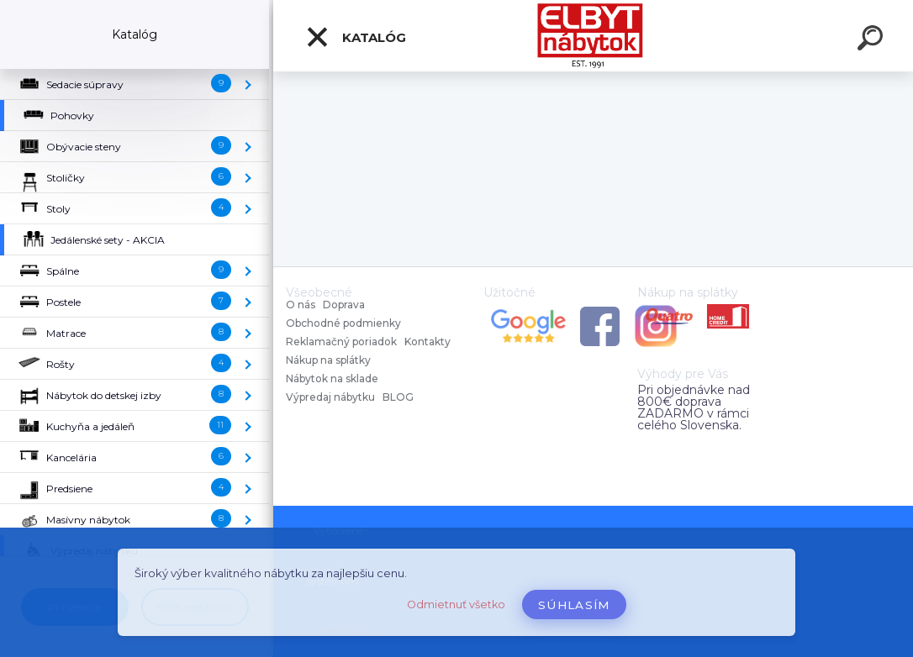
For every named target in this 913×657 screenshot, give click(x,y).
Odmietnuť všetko (456, 604)
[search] (873, 40)
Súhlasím (574, 605)
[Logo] (593, 35)
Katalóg (355, 37)
